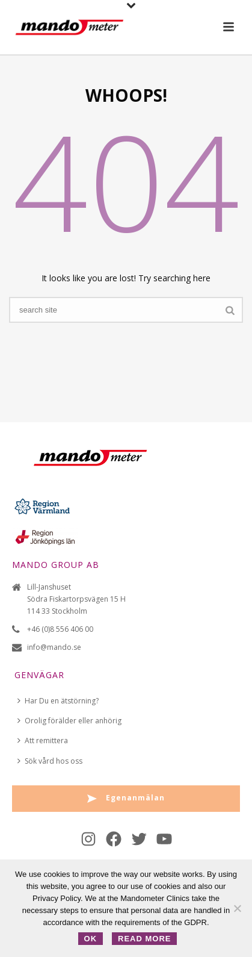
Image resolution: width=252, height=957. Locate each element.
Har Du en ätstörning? (58, 701)
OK (90, 938)
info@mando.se (54, 647)
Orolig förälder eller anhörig (69, 720)
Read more (144, 938)
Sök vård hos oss (49, 761)
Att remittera (42, 740)
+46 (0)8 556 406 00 (60, 629)
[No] (237, 908)
